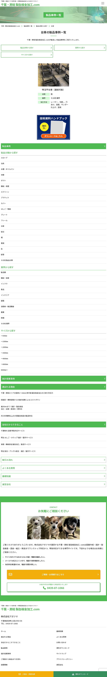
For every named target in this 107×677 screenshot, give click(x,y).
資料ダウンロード (80, 674)
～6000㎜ (4, 364)
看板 (2, 243)
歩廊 (2, 175)
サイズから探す (27, 54)
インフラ (4, 283)
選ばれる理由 (8, 386)
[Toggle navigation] (103, 3)
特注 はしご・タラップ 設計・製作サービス (17, 437)
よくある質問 (8, 467)
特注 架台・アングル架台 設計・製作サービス (19, 451)
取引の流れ (7, 459)
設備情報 (4, 665)
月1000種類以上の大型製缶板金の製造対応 (16, 416)
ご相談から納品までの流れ (11, 659)
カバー (3, 203)
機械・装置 (5, 186)
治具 (2, 163)
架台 (2, 232)
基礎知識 (6, 476)
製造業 (3, 272)
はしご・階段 (6, 209)
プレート (4, 214)
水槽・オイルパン (7, 169)
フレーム (4, 220)
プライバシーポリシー (64, 659)
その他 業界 (5, 323)
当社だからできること (12, 424)
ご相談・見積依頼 (27, 674)
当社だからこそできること (11, 642)
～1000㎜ (4, 341)
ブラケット (5, 197)
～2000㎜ (4, 347)
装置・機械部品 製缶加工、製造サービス (16, 444)
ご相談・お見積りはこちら (53, 574)
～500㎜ (4, 336)
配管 (2, 254)
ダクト (3, 180)
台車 (2, 226)
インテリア (5, 295)
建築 (2, 301)
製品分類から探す (27, 47)
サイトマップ (61, 653)
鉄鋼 (2, 318)
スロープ (4, 158)
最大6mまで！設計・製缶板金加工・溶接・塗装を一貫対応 (12, 407)
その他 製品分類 (7, 260)
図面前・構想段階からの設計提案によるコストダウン (20, 400)
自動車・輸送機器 (7, 306)
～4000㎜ (4, 358)
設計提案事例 (8, 378)
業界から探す (80, 47)
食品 (2, 289)
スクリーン (5, 192)
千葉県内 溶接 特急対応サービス (13, 430)
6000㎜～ (4, 370)
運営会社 (6, 484)
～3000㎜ (4, 353)
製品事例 (6, 146)
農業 (2, 312)
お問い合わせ (61, 642)
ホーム (3, 631)
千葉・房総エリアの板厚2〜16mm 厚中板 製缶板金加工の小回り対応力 (27, 393)
